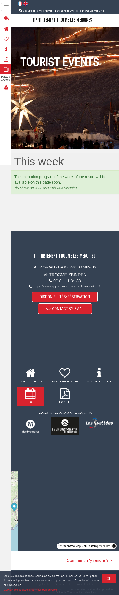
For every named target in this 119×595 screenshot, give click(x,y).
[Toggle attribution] (114, 546)
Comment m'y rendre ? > (89, 560)
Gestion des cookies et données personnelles (30, 589)
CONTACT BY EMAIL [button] (65, 308)
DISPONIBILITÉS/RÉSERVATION (65, 296)
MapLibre (104, 546)
